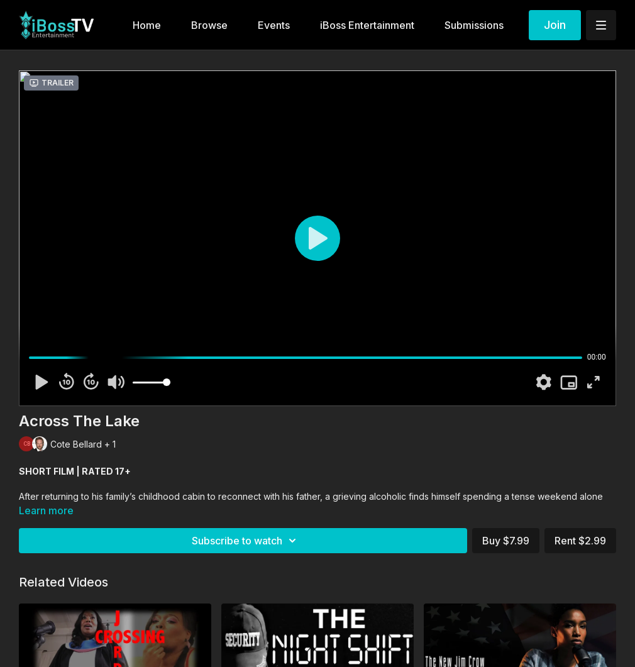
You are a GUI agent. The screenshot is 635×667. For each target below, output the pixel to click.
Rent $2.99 (580, 540)
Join (555, 24)
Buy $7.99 (505, 540)
